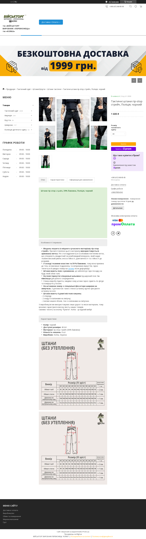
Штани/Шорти (39, 89)
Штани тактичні (54, 89)
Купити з (123, 149)
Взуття (8, 120)
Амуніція (8, 115)
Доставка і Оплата (50, 22)
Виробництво (8, 513)
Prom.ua (86, 531)
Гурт (5, 522)
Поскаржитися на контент (81, 536)
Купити (123, 144)
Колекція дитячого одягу (16, 129)
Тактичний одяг (24, 89)
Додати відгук (135, 6)
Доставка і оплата (10, 510)
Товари (6, 105)
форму (71, 268)
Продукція (10, 89)
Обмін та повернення (12, 516)
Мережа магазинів (10, 519)
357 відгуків (114, 2)
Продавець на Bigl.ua (73, 534)
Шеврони (9, 125)
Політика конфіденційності (102, 536)
